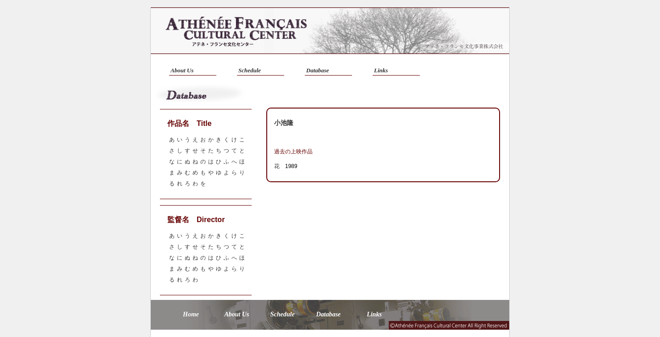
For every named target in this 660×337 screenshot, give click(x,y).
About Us (181, 70)
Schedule (249, 70)
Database (317, 70)
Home (191, 314)
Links (381, 70)
